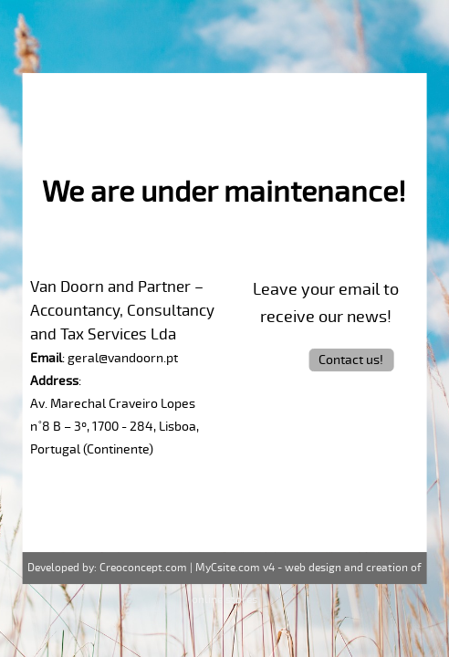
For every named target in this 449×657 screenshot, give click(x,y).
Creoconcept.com (143, 568)
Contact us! (350, 360)
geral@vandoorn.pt (123, 358)
